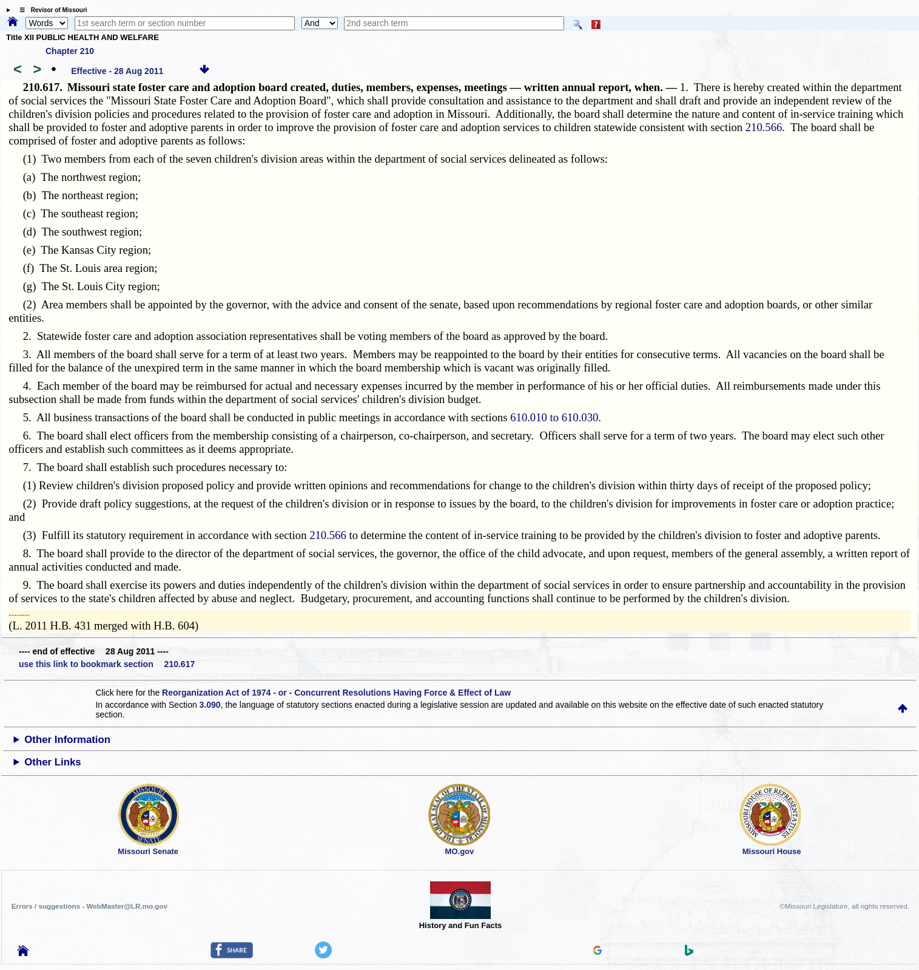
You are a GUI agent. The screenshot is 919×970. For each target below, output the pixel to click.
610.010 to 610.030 (554, 417)
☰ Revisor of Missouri (50, 10)
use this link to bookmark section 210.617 (107, 664)
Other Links (52, 762)
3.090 (210, 705)
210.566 (764, 127)
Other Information (67, 739)
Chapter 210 (69, 51)
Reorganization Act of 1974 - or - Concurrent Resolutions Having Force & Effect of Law (336, 692)
